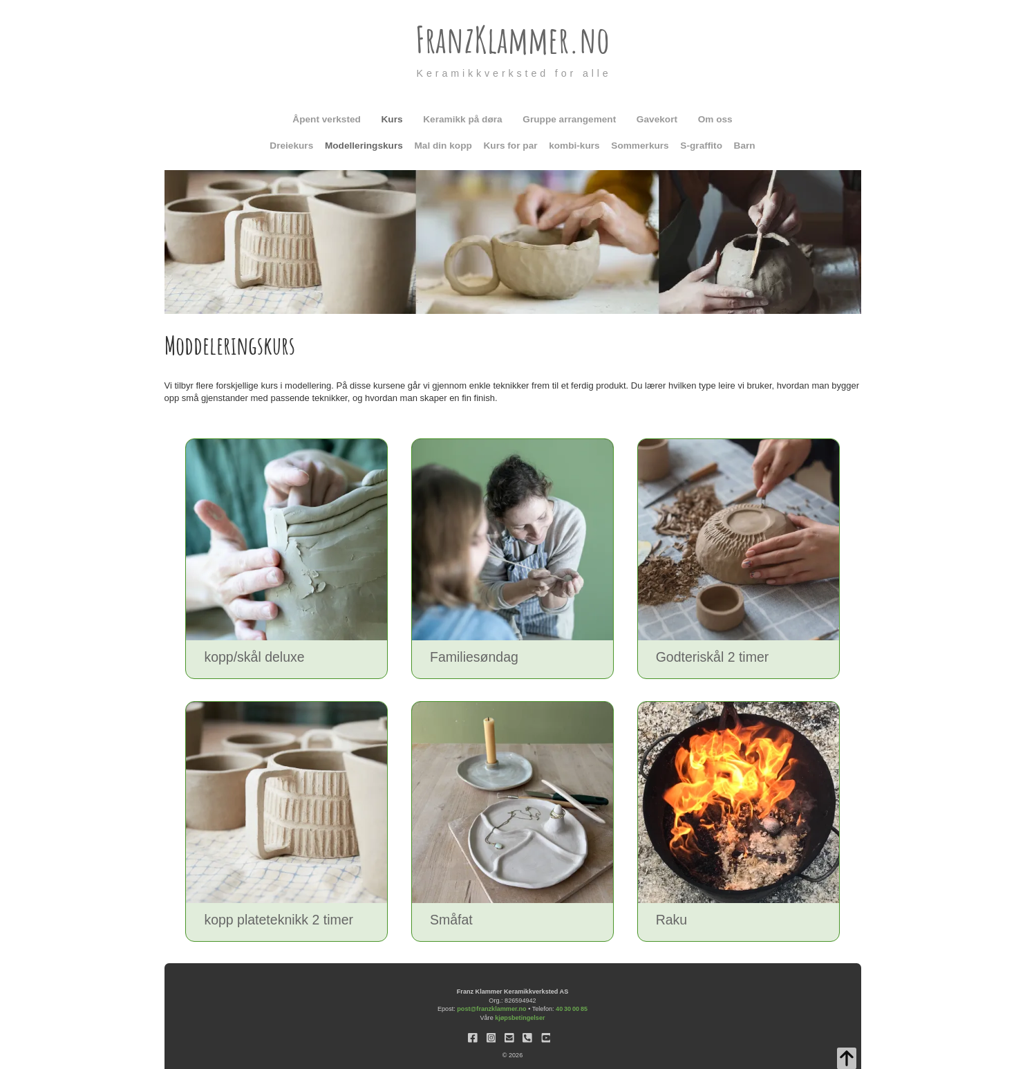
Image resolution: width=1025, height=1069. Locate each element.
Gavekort (657, 119)
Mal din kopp (442, 145)
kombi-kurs (574, 145)
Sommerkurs (639, 145)
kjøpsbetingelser (520, 1017)
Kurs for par (510, 145)
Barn (744, 145)
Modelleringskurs (364, 145)
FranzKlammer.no (512, 39)
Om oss (715, 119)
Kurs (392, 119)
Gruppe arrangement (569, 119)
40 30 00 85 (571, 1008)
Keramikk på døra (462, 119)
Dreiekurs (291, 145)
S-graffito (701, 145)
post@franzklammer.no (491, 1008)
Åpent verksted (326, 119)
